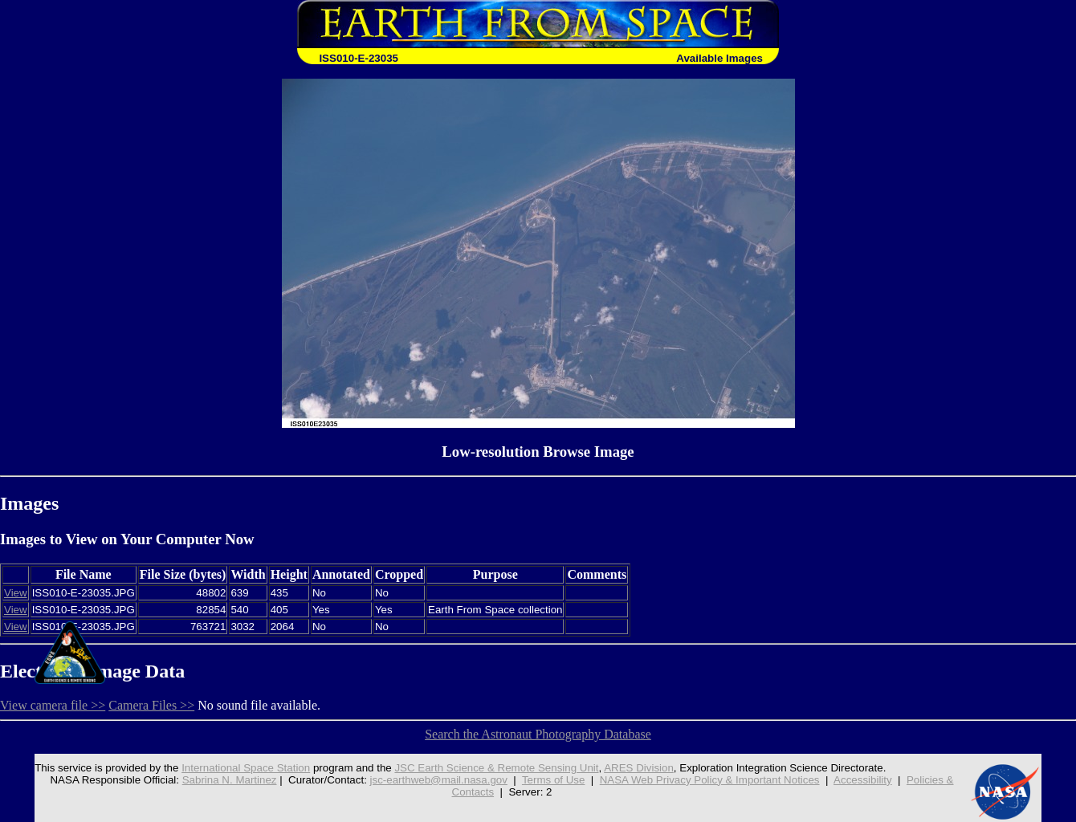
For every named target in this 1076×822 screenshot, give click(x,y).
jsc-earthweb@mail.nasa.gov (438, 780)
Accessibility (862, 780)
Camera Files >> (151, 705)
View (15, 593)
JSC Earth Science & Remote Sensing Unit (496, 768)
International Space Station (245, 768)
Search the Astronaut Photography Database (538, 734)
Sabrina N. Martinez (229, 780)
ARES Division (639, 768)
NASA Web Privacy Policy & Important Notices (710, 780)
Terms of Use (553, 780)
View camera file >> (52, 705)
